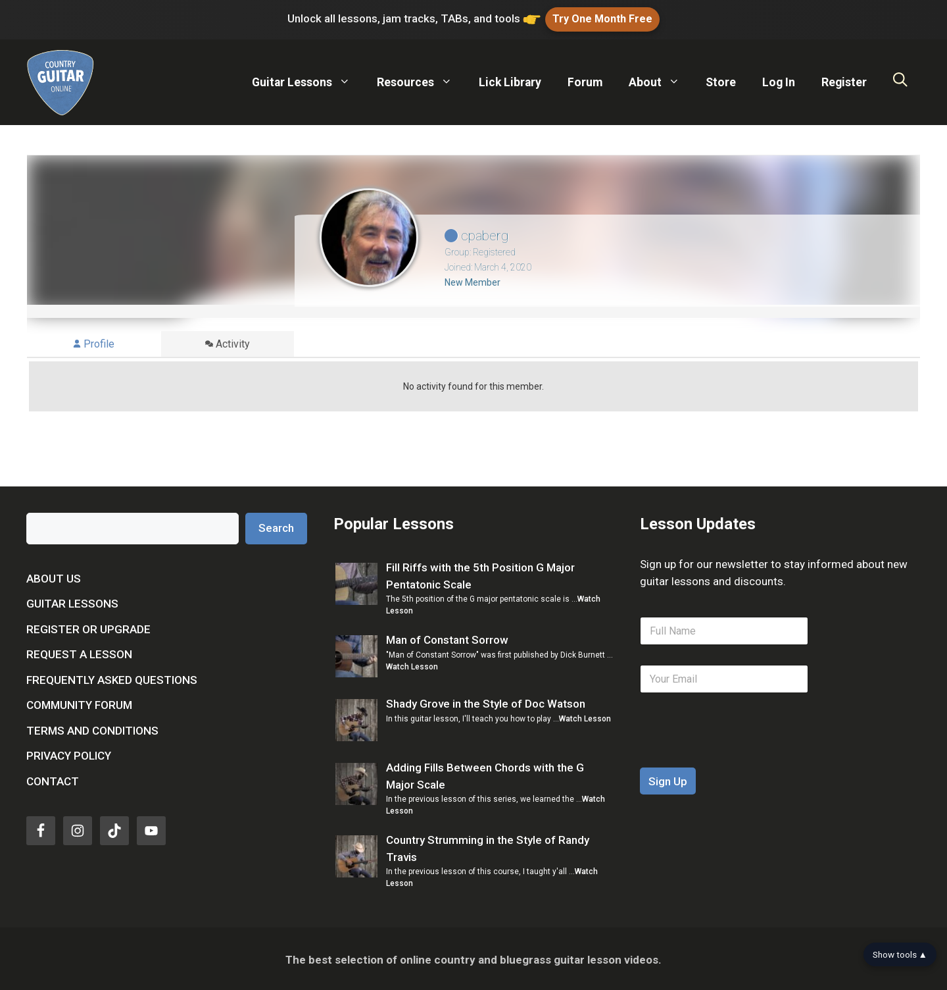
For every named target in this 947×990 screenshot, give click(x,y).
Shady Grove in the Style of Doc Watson (485, 701)
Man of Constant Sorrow (447, 637)
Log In (778, 80)
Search (276, 526)
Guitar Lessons (72, 601)
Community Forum (79, 703)
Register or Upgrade (88, 627)
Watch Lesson (412, 664)
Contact (52, 779)
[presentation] (740, 756)
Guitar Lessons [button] (308, 80)
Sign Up (667, 778)
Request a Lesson (79, 652)
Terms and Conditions (92, 728)
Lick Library (510, 80)
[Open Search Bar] (900, 80)
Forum (585, 80)
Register (844, 80)
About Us (53, 576)
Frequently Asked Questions (111, 678)
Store (721, 80)
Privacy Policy (68, 753)
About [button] (661, 80)
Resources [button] (421, 80)
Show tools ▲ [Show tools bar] (900, 954)
